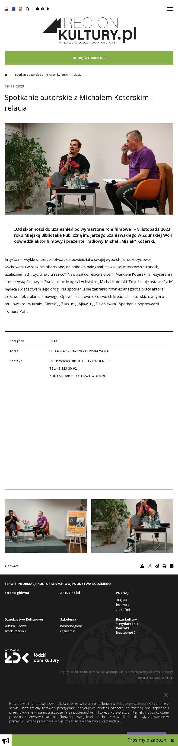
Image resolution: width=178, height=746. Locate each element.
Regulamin (67, 631)
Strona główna (17, 592)
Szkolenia (68, 619)
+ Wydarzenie (127, 623)
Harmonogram (71, 626)
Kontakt (123, 628)
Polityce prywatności (131, 703)
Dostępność (125, 632)
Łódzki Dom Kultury (32, 657)
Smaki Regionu (15, 631)
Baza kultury (126, 619)
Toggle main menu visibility (170, 7)
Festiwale (122, 604)
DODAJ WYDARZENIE (89, 58)
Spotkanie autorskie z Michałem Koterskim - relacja (48, 75)
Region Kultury (89, 30)
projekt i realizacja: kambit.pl (155, 677)
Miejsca (121, 599)
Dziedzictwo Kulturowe (24, 619)
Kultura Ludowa (16, 626)
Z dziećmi (123, 609)
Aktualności (70, 592)
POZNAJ (122, 592)
